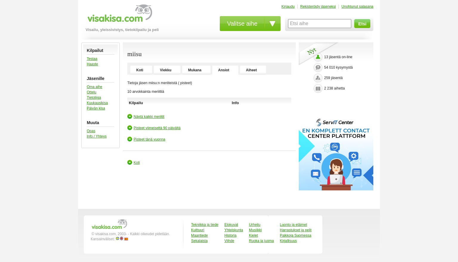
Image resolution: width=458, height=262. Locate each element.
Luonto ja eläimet (293, 225)
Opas (91, 131)
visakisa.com (119, 15)
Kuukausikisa (97, 103)
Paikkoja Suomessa (295, 235)
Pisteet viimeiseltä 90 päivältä (157, 128)
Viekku (165, 70)
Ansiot (223, 70)
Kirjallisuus (288, 241)
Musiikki (255, 230)
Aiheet (251, 70)
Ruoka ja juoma (261, 241)
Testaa (92, 59)
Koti (139, 70)
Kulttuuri (197, 230)
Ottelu (91, 92)
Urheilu (254, 225)
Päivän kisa (96, 108)
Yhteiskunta (233, 230)
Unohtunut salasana (357, 6)
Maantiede (199, 235)
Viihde (229, 241)
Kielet (253, 235)
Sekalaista (199, 241)
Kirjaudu (288, 6)
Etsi (362, 23)
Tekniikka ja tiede (204, 225)
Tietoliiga (94, 97)
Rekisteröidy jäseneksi (318, 6)
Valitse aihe (242, 23)
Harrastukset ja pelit (296, 230)
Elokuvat (231, 225)
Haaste (92, 64)
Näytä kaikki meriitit (149, 117)
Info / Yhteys (97, 136)
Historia (230, 235)
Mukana (195, 70)
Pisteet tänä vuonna (149, 139)
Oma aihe (94, 87)
